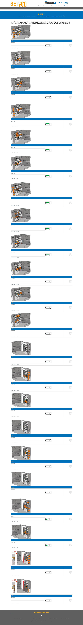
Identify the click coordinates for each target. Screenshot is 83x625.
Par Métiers (45, 5)
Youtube (44, 615)
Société (55, 5)
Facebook (39, 615)
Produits (50, 5)
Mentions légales (40, 621)
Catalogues (60, 5)
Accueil (34, 6)
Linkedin (41, 615)
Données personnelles (47, 621)
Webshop (65, 5)
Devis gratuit (34, 621)
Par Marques (39, 5)
